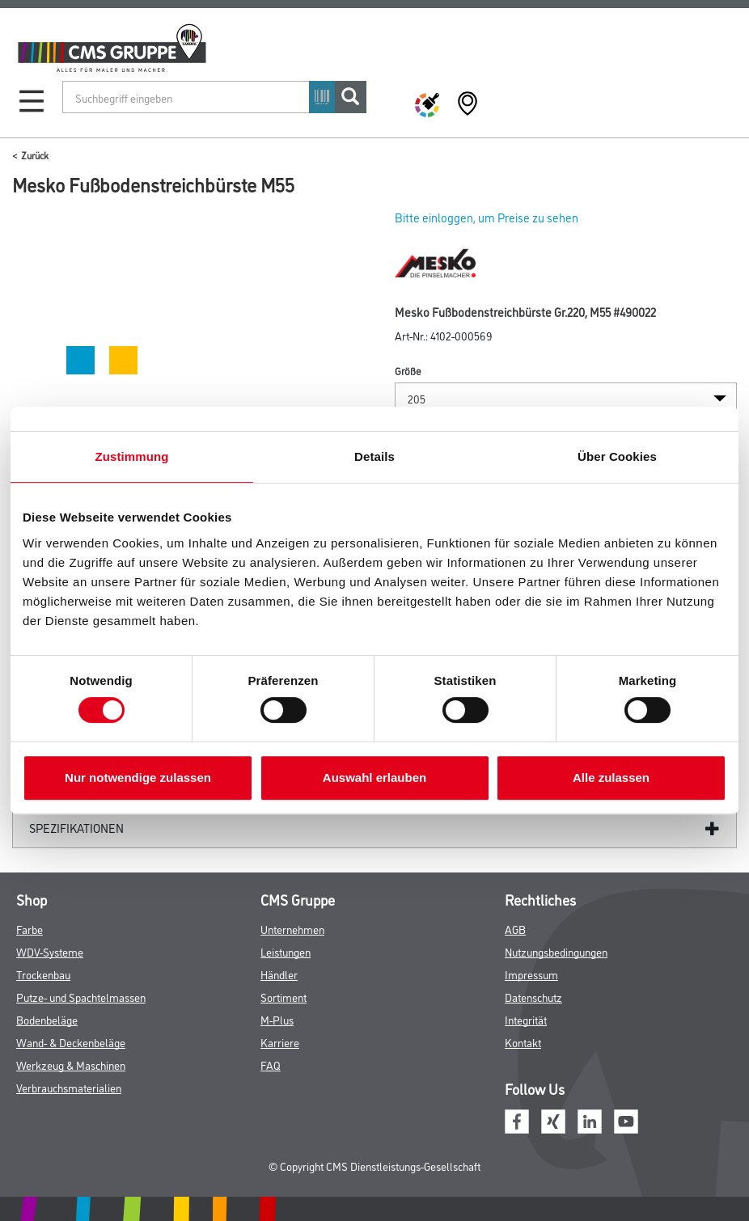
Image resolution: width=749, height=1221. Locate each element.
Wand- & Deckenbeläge (70, 1042)
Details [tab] (374, 456)
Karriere (279, 1042)
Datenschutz (533, 996)
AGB (515, 928)
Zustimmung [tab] (132, 456)
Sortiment (283, 996)
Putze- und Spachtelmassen (81, 996)
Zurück (35, 155)
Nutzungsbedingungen (556, 951)
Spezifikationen (76, 827)
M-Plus (277, 1019)
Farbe (29, 928)
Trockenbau (43, 974)
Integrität (526, 1019)
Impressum (531, 974)
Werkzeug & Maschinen (70, 1064)
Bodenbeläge (47, 1019)
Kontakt (523, 1042)
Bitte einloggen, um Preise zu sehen (486, 217)
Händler (279, 974)
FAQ (270, 1064)
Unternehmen (292, 928)
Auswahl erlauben (374, 777)
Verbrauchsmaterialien (68, 1087)
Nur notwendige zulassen (138, 777)
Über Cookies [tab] (617, 456)
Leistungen (285, 951)
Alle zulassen (611, 777)
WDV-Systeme (49, 951)
